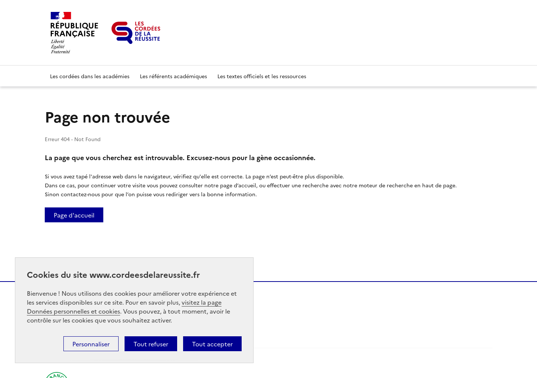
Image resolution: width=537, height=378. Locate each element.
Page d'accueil (74, 215)
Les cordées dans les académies (89, 76)
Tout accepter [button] (212, 344)
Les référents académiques (173, 76)
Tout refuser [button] (151, 344)
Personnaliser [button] (91, 344)
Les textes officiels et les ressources (261, 76)
